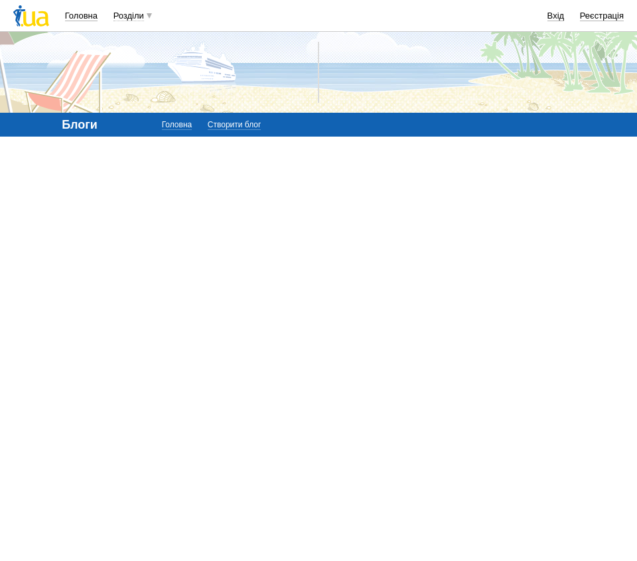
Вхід (556, 16)
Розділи (128, 16)
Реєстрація (602, 16)
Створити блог (234, 124)
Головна (81, 16)
